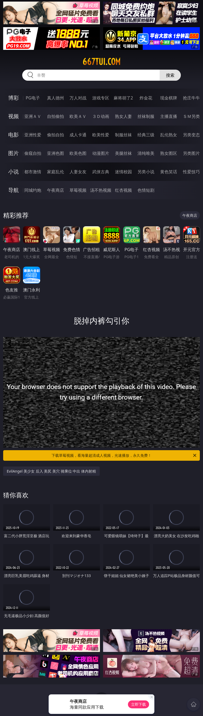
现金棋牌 (168, 98)
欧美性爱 (100, 135)
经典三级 (145, 135)
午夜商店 (55, 190)
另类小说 (145, 172)
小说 (13, 171)
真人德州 (55, 98)
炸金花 (146, 98)
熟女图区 (168, 153)
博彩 (13, 97)
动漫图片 (100, 153)
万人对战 (78, 98)
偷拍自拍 (55, 135)
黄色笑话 (168, 172)
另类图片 (191, 153)
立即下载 (138, 704)
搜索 (170, 75)
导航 (13, 190)
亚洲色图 (55, 153)
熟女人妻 (123, 116)
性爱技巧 (191, 172)
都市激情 (32, 172)
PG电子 (33, 98)
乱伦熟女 (168, 135)
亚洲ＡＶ (32, 116)
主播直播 (168, 116)
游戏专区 (100, 98)
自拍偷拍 (55, 116)
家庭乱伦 (55, 172)
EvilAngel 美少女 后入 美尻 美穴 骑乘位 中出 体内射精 (51, 471)
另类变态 (191, 135)
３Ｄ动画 (100, 116)
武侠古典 (100, 172)
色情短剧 (145, 190)
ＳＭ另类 (191, 116)
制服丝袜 (123, 135)
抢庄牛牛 (191, 98)
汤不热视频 (100, 190)
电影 (13, 134)
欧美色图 (78, 153)
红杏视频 (123, 190)
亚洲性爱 (32, 135)
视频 (13, 116)
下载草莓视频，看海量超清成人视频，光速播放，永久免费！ (124, 455)
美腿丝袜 (123, 153)
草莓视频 (78, 190)
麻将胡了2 (123, 98)
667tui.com (101, 61)
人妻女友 (78, 172)
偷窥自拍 (32, 153)
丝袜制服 (145, 116)
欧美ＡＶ (78, 116)
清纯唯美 (145, 153)
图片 (13, 153)
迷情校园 (123, 172)
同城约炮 (32, 190)
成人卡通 (78, 135)
